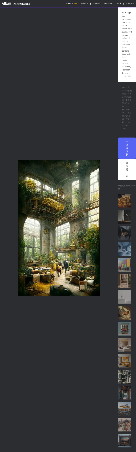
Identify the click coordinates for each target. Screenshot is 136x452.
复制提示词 (127, 169)
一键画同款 (127, 148)
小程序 (118, 3)
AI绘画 (16, 3)
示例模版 (71, 3)
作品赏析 (84, 3)
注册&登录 (130, 3)
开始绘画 (108, 3)
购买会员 (96, 3)
